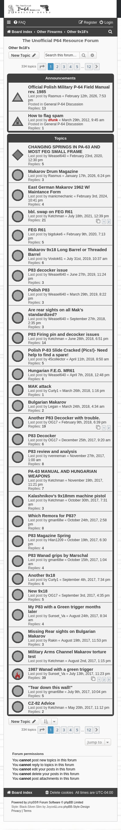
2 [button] (57, 66)
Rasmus (54, 96)
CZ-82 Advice (41, 703)
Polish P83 (39, 290)
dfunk (53, 120)
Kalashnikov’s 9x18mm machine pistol (67, 496)
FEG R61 (37, 230)
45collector (57, 359)
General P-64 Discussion (63, 104)
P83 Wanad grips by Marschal (58, 555)
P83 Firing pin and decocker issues (63, 334)
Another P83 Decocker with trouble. (64, 418)
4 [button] (70, 66)
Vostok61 (55, 259)
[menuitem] (19, 22)
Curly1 (53, 391)
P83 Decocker (42, 435)
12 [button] (89, 66)
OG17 (53, 422)
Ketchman (56, 216)
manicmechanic (60, 196)
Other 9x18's (19, 48)
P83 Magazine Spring (49, 535)
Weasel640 (57, 156)
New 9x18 (37, 591)
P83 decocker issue (48, 270)
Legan (53, 406)
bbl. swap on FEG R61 (50, 211)
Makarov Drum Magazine (53, 171)
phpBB (32, 802)
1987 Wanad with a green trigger (60, 669)
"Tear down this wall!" (50, 687)
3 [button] (64, 66)
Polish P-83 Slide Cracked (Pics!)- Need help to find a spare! (68, 352)
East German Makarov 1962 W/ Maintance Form (59, 189)
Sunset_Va (56, 616)
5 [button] (77, 66)
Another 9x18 (41, 575)
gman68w (56, 520)
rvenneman (57, 456)
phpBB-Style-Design (76, 806)
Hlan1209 (56, 540)
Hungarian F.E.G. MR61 (51, 370)
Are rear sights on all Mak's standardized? (55, 312)
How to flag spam (45, 115)
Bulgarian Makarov (47, 402)
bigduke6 (55, 234)
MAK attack (39, 386)
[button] (42, 66)
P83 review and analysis (52, 451)
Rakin (52, 640)
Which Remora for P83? (52, 515)
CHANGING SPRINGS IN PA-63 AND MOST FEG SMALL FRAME (64, 149)
